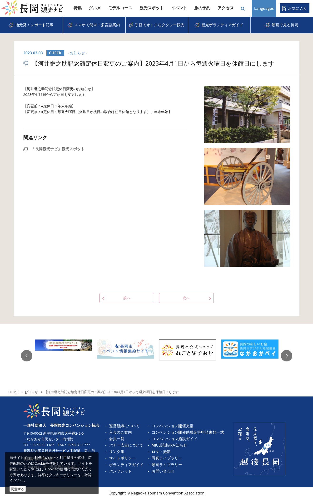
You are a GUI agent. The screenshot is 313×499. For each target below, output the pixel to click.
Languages (264, 8)
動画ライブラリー (167, 464)
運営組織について (124, 425)
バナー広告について (126, 445)
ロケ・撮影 (161, 451)
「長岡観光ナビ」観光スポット (53, 148)
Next (286, 355)
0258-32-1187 (44, 444)
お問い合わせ (163, 471)
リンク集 (116, 451)
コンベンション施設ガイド (174, 438)
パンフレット (120, 471)
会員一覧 (116, 438)
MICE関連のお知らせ (169, 445)
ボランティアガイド (126, 464)
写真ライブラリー (167, 458)
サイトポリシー (122, 458)
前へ (127, 298)
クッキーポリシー (63, 474)
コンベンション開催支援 (173, 425)
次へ (186, 298)
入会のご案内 (120, 432)
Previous (26, 355)
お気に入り (297, 8)
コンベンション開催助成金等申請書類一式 (188, 432)
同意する (17, 489)
